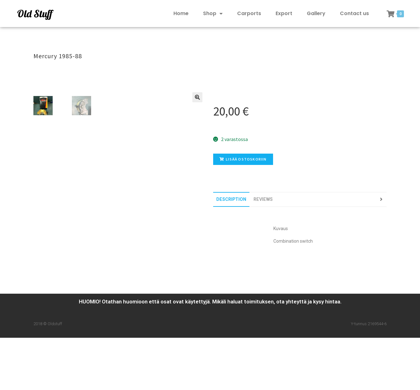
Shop (213, 14)
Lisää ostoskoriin (243, 159)
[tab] (231, 199)
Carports (249, 13)
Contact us (354, 13)
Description (231, 199)
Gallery (316, 13)
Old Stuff (34, 13)
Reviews (263, 199)
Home (181, 13)
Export (284, 13)
